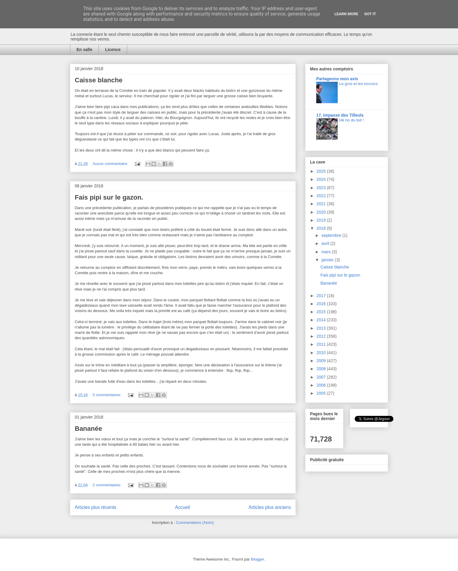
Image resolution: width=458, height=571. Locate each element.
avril (325, 243)
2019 (322, 220)
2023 (322, 187)
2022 (322, 195)
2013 (322, 328)
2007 (322, 377)
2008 (322, 368)
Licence (113, 49)
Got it (370, 14)
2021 (322, 203)
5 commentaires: (107, 395)
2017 (322, 295)
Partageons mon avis (337, 78)
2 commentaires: (107, 485)
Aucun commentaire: (111, 163)
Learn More (346, 14)
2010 (322, 352)
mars (326, 251)
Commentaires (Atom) (195, 522)
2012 (322, 336)
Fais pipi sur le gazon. (109, 197)
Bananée (88, 428)
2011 (322, 344)
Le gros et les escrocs (358, 83)
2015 (322, 311)
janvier (328, 259)
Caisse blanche (98, 80)
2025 (322, 171)
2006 (322, 385)
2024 (322, 179)
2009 (322, 360)
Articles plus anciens (270, 507)
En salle (84, 49)
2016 (322, 303)
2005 (322, 393)
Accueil (182, 507)
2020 (322, 212)
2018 (322, 228)
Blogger (257, 559)
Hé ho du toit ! (351, 120)
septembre (331, 235)
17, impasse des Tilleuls (340, 115)
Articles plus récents (95, 507)
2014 (322, 319)
